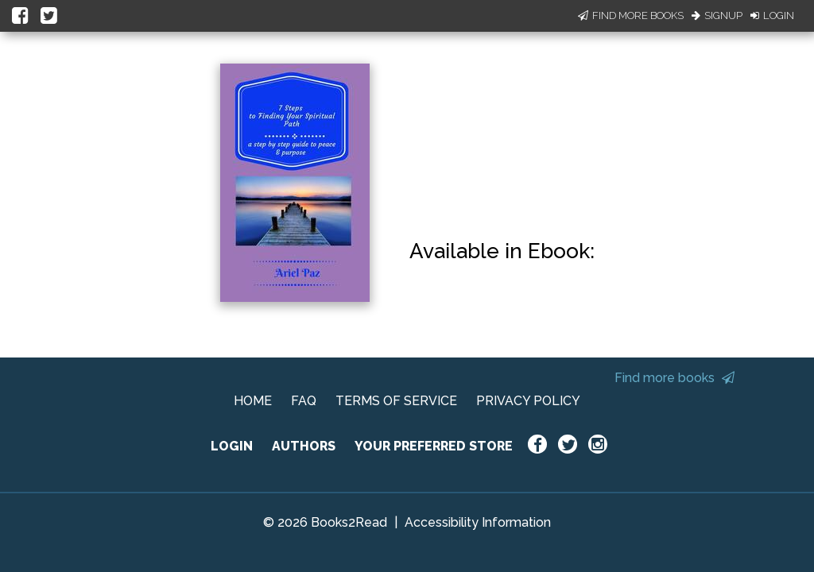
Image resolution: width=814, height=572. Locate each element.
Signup (717, 15)
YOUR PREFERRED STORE (434, 446)
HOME (253, 400)
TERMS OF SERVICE (396, 400)
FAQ (303, 400)
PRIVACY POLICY (528, 400)
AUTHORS (303, 446)
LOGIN (232, 446)
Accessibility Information (478, 522)
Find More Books (631, 15)
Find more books (674, 377)
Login (772, 15)
